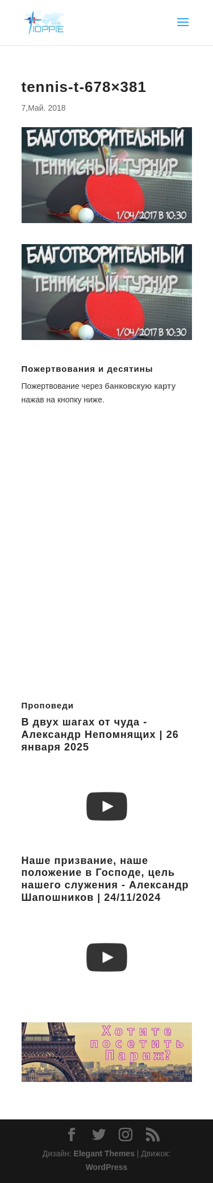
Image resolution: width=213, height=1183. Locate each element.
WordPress (107, 1167)
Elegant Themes (104, 1153)
